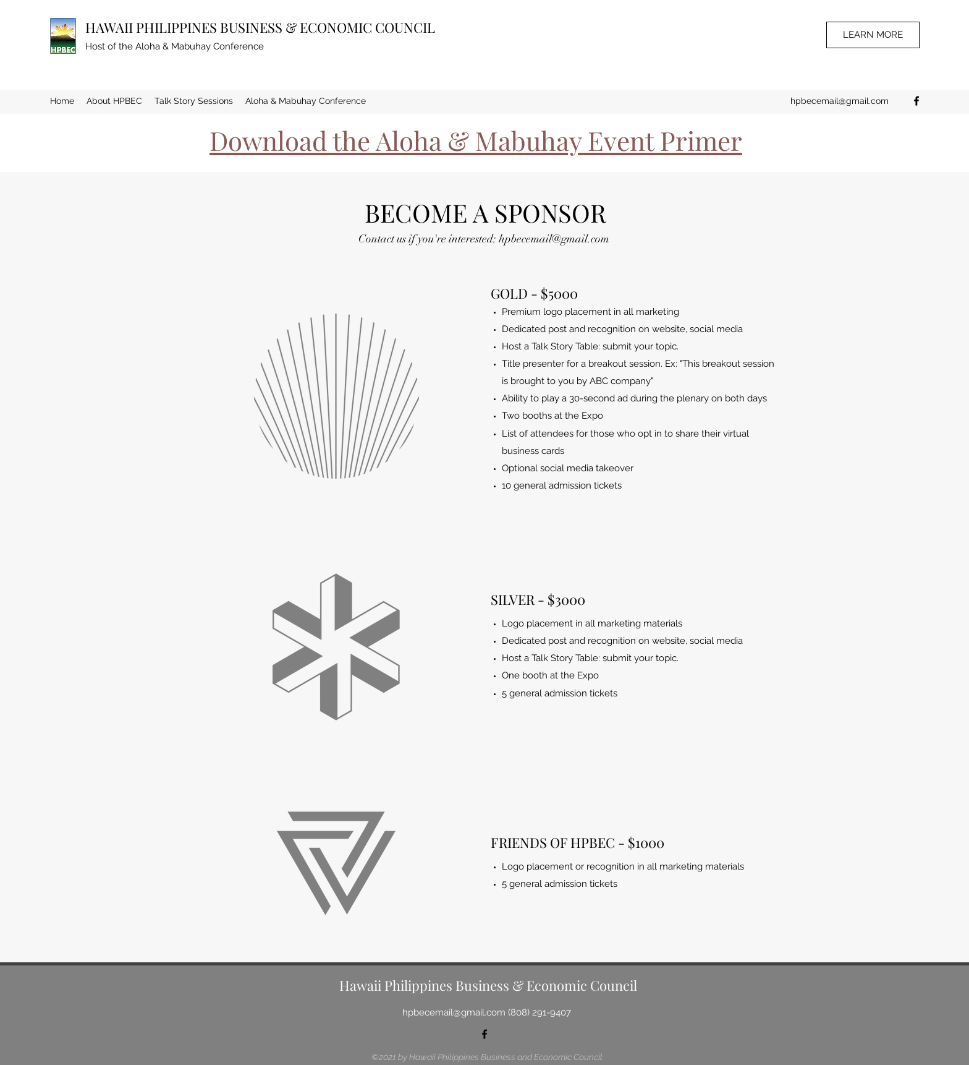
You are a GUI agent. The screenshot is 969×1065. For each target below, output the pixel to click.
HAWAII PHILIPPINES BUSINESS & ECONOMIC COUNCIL (260, 27)
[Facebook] (916, 101)
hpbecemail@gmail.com (839, 101)
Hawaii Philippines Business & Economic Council (488, 985)
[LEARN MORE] (873, 35)
